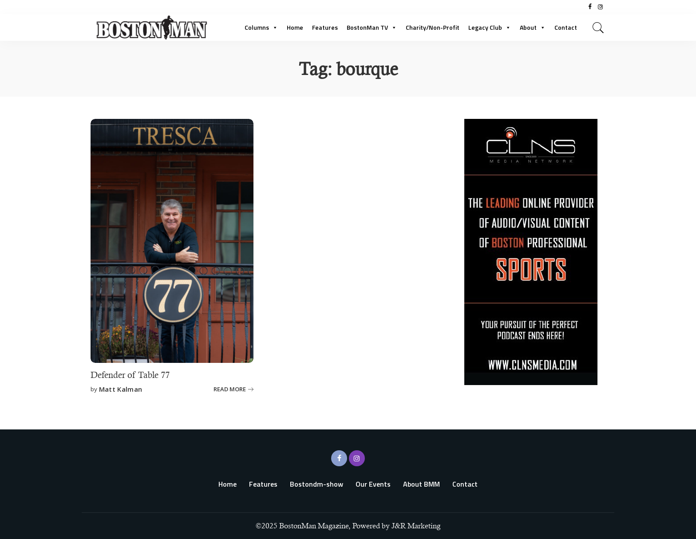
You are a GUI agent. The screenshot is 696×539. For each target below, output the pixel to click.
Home (295, 27)
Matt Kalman (120, 389)
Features (325, 27)
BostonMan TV (372, 27)
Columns (261, 27)
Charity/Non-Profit (432, 27)
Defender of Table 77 (130, 375)
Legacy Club (489, 27)
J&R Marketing (416, 525)
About (533, 27)
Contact (565, 27)
